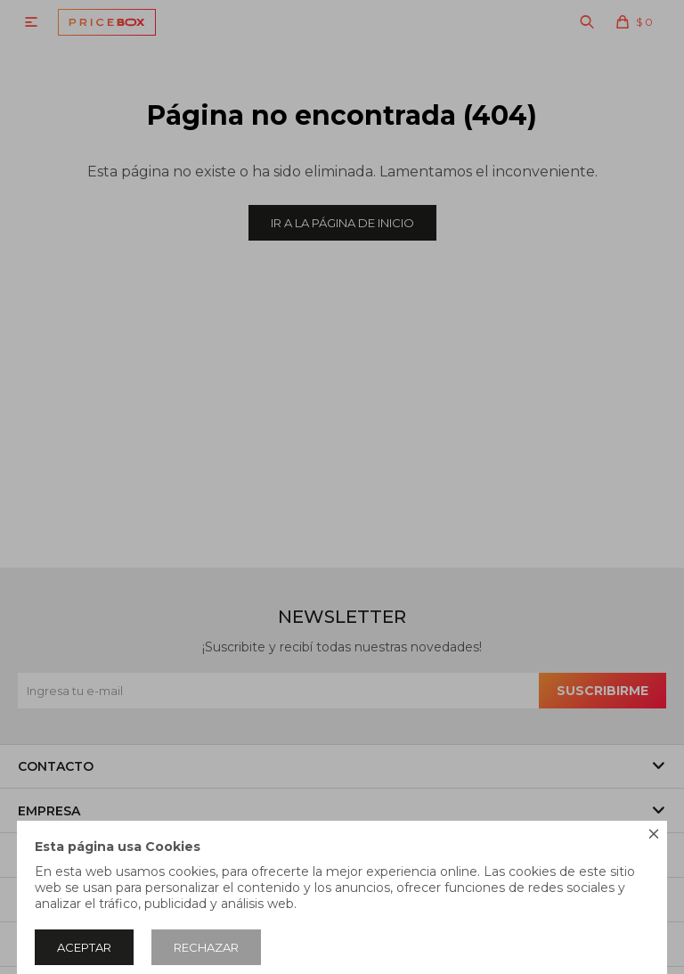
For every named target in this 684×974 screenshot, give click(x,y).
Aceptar (84, 947)
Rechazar (206, 947)
